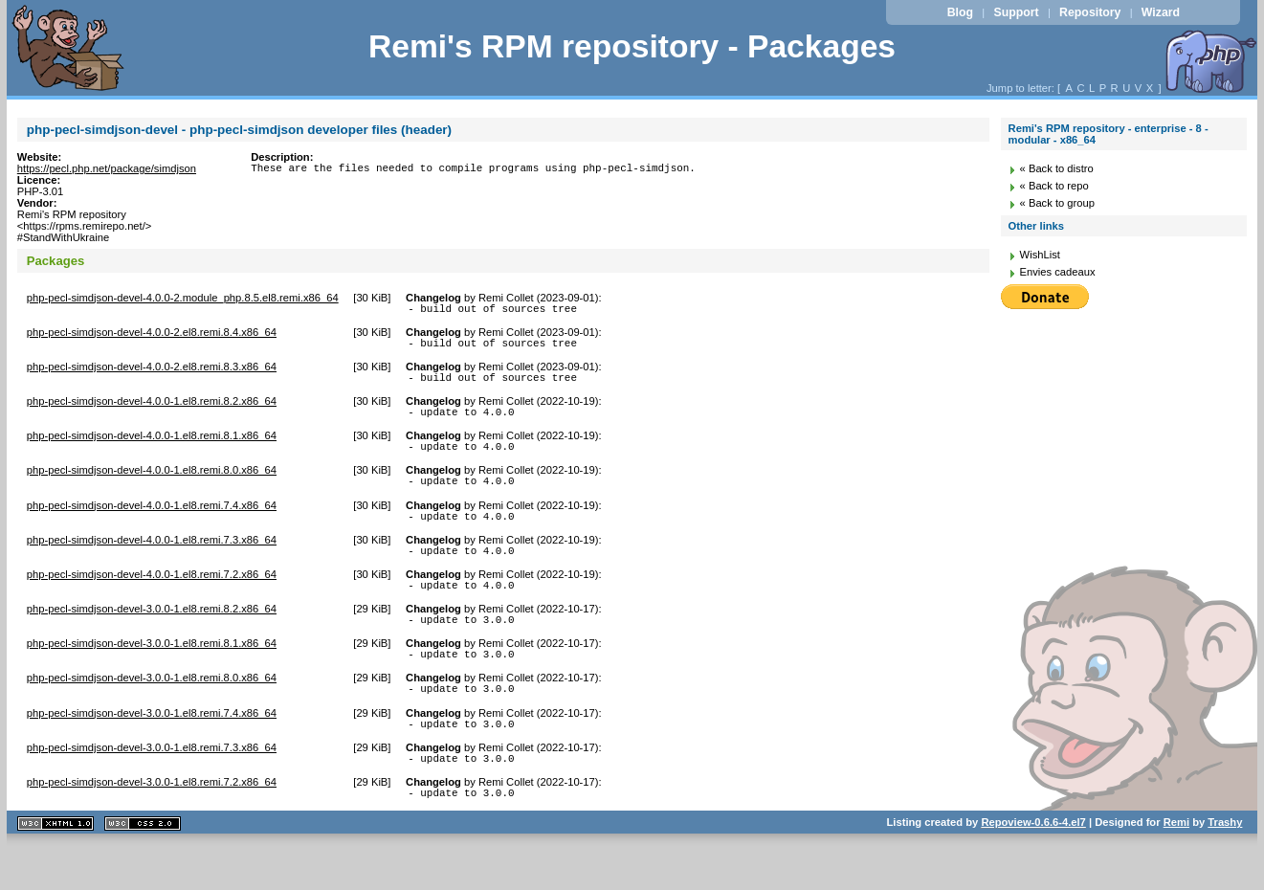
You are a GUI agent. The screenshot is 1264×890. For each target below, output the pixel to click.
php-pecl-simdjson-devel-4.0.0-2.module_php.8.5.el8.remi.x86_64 (183, 297)
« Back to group (1057, 203)
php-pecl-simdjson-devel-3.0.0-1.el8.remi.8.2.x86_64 (152, 634)
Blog (960, 12)
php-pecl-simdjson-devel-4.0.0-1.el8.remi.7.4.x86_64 (152, 522)
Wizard (1161, 12)
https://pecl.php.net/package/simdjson (106, 168)
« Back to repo (1054, 185)
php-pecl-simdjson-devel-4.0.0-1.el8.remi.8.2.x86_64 (152, 409)
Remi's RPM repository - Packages (632, 46)
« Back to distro (1057, 168)
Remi (1176, 865)
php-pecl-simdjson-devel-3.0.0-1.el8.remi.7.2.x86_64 (152, 822)
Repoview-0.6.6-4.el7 (1033, 865)
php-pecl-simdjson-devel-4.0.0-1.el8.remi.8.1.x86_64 (152, 447)
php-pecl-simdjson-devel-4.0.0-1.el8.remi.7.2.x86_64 (152, 597)
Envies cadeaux (1058, 272)
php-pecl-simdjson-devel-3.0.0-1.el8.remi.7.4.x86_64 (152, 747)
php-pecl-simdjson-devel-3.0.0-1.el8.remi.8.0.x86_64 (152, 709)
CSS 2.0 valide (142, 866)
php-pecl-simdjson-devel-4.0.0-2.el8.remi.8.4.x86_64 (152, 335)
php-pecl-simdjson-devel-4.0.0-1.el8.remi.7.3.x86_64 (152, 560)
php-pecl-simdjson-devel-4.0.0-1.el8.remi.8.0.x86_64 (152, 484)
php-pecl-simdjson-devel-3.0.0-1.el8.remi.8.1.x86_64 (152, 672)
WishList (1040, 254)
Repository (1089, 12)
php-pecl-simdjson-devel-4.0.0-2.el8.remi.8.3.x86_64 (152, 372)
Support (1015, 12)
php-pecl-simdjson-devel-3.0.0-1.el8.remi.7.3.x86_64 (152, 784)
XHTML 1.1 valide (55, 866)
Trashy (1225, 865)
